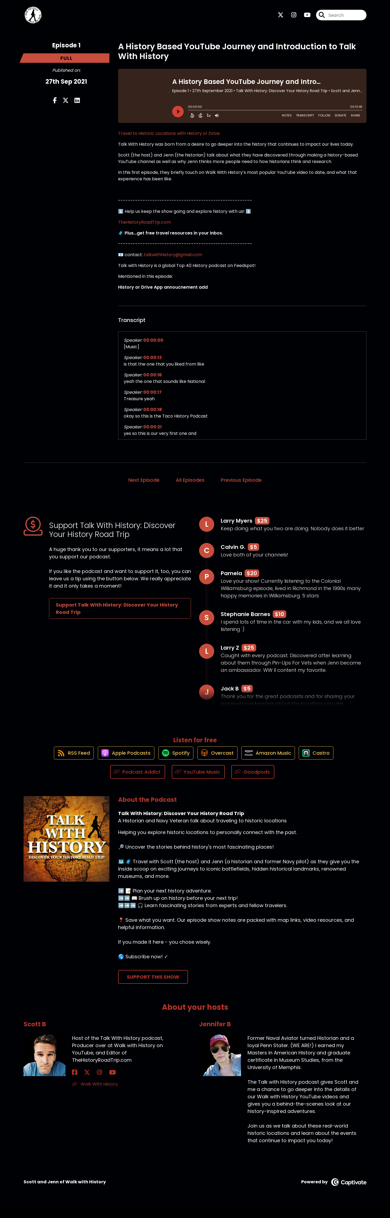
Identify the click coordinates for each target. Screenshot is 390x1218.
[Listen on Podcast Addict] (137, 783)
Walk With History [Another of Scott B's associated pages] (95, 1095)
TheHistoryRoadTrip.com (144, 227)
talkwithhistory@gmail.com (173, 259)
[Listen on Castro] (323, 763)
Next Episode (144, 484)
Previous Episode (241, 484)
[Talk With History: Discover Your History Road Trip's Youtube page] (304, 18)
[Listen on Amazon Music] (272, 763)
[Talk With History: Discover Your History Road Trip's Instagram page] (290, 18)
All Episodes (190, 484)
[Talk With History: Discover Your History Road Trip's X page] (281, 18)
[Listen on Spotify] (173, 763)
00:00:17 (152, 397)
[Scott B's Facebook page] (74, 1083)
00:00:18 (152, 414)
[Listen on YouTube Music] (198, 783)
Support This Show (153, 988)
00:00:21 (152, 432)
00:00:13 (152, 362)
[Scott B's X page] (81, 1083)
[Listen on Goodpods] (252, 783)
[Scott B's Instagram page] (87, 1083)
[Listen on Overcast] (217, 763)
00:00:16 (152, 380)
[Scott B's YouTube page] (95, 1083)
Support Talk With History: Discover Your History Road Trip (117, 613)
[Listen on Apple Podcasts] (120, 763)
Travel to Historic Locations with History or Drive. (169, 138)
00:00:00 (153, 345)
